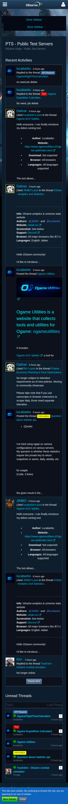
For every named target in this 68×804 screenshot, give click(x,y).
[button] (5, 4)
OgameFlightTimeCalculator (32, 76)
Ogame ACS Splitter (28, 118)
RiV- (20, 659)
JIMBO (35, 221)
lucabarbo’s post (32, 115)
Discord (32, 232)
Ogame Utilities (45, 273)
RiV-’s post (29, 368)
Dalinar (22, 111)
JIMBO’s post (30, 190)
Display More (34, 681)
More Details (9, 799)
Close (23, 799)
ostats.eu (33, 225)
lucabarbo (24, 68)
